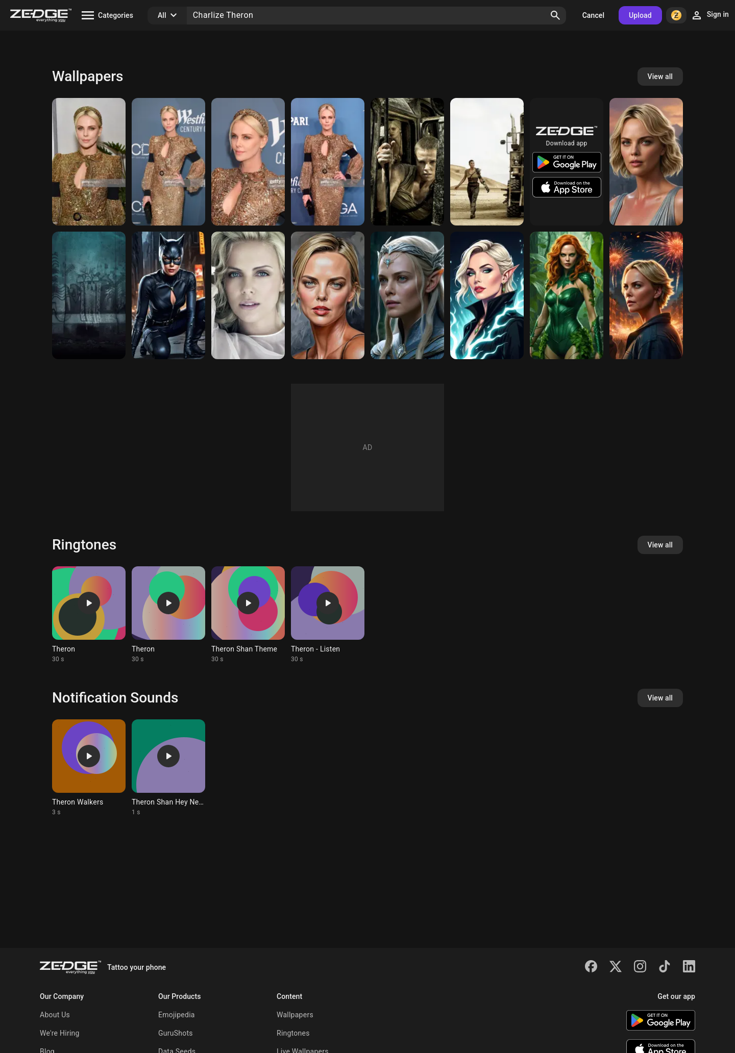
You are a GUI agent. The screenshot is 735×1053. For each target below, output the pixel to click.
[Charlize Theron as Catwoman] (168, 295)
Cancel (593, 15)
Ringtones (293, 1033)
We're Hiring (60, 1033)
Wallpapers (295, 1015)
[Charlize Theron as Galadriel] (407, 295)
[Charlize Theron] (89, 161)
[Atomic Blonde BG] (89, 295)
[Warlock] (487, 295)
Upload (640, 15)
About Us (55, 1015)
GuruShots (175, 1033)
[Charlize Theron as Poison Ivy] (566, 295)
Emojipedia (176, 1015)
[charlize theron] (248, 295)
